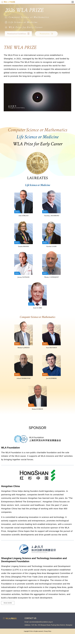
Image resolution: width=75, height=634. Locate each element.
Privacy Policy (47, 631)
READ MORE (8, 603)
